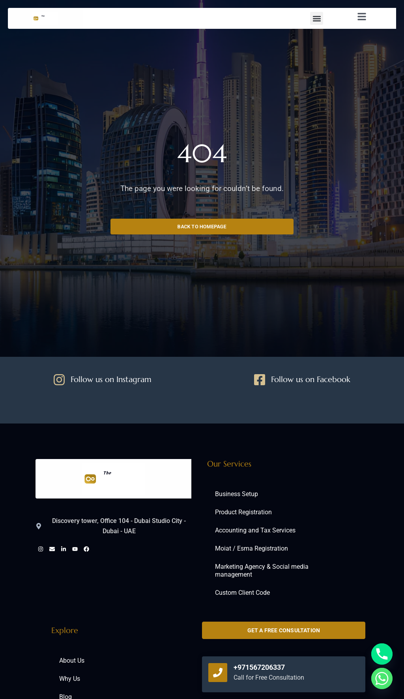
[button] (316, 18)
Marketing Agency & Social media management (262, 570)
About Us (71, 660)
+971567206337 (259, 667)
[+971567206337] (217, 672)
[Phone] (382, 654)
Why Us (69, 678)
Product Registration (243, 512)
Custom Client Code (242, 592)
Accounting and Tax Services (255, 530)
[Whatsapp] (382, 678)
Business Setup (236, 494)
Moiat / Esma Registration (251, 548)
